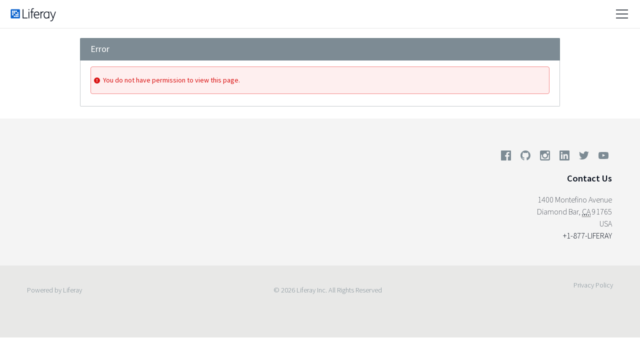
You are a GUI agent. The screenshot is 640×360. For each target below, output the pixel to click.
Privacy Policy (593, 285)
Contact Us (589, 178)
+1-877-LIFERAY (587, 235)
